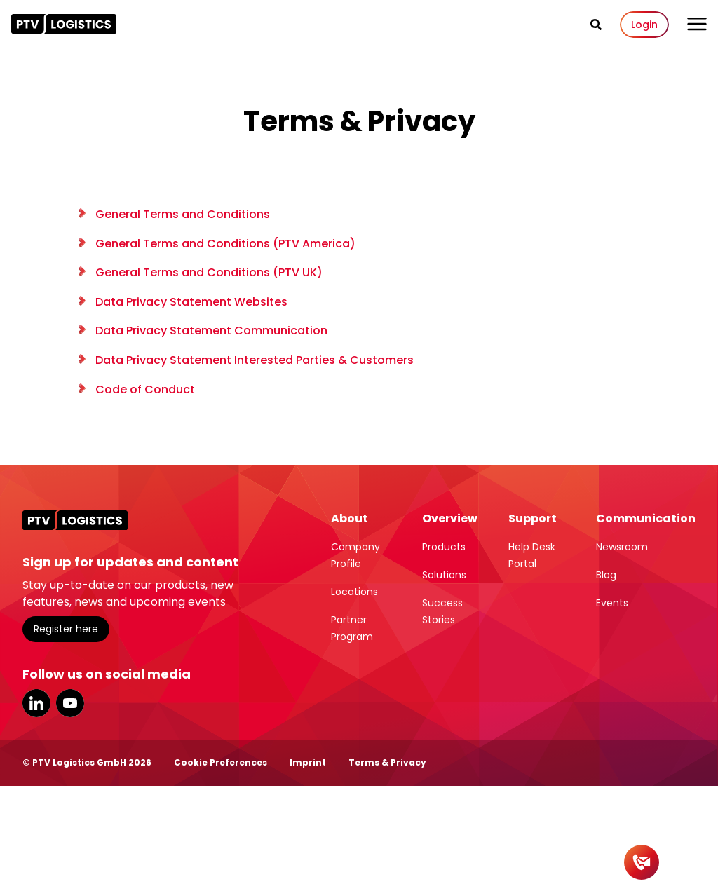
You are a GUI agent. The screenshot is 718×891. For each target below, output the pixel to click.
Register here (66, 629)
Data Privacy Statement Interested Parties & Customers (254, 360)
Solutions (444, 575)
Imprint (308, 762)
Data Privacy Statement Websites (191, 302)
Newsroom (622, 547)
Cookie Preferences (220, 762)
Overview (449, 518)
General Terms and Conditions (182, 214)
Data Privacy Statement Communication (211, 330)
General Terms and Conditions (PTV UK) (209, 272)
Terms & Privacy (387, 762)
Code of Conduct (145, 389)
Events (612, 603)
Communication (646, 518)
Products (444, 547)
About (349, 518)
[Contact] (641, 862)
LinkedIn (36, 703)
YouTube (70, 703)
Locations (354, 592)
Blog (606, 575)
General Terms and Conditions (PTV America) (225, 244)
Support (532, 518)
